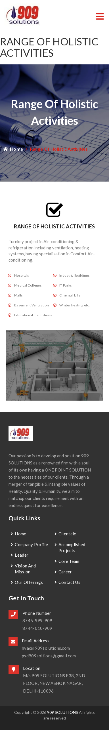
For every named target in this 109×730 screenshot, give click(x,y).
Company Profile (31, 544)
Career (65, 571)
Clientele (67, 533)
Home (13, 149)
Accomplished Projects (71, 547)
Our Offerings (29, 582)
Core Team (68, 561)
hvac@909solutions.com (46, 648)
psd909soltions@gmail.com (49, 655)
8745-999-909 (37, 620)
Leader (21, 555)
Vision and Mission (25, 568)
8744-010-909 (37, 628)
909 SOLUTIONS (62, 712)
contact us (69, 582)
